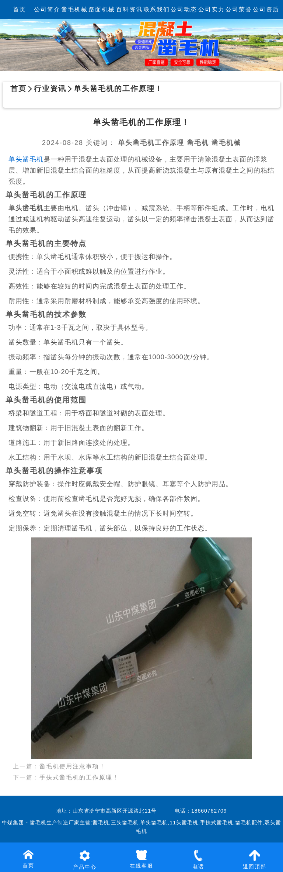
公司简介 (47, 9)
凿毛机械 (74, 9)
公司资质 (266, 9)
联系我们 (156, 9)
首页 (19, 9)
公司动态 (184, 9)
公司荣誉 (239, 9)
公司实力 (211, 9)
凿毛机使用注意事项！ (72, 759)
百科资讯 (129, 9)
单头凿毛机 (25, 159)
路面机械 (101, 9)
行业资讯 (50, 88)
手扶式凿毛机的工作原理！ (79, 770)
